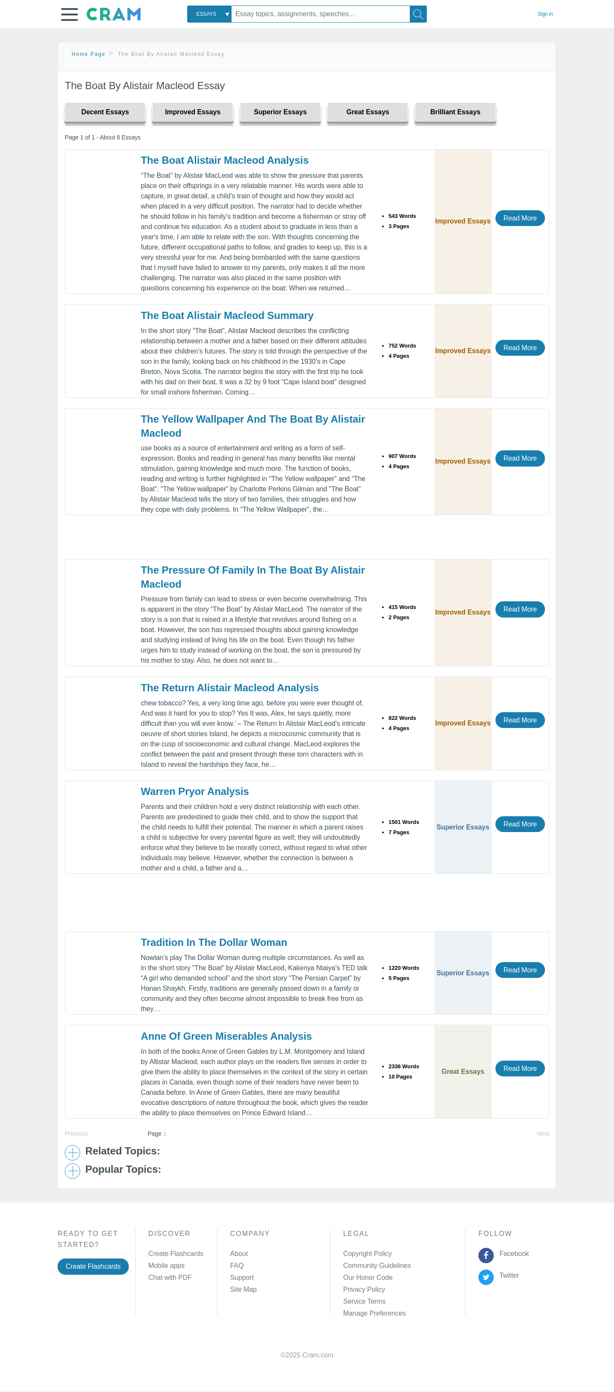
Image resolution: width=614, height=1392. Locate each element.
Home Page (89, 54)
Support (242, 1277)
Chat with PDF (170, 1277)
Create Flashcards (93, 1266)
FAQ (237, 1265)
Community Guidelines (377, 1265)
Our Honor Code (368, 1277)
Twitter (507, 1275)
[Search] (418, 14)
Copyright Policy (367, 1253)
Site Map (243, 1289)
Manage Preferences (374, 1313)
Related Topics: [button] (122, 1151)
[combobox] (209, 14)
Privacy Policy (364, 1289)
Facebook (512, 1253)
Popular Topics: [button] (123, 1169)
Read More (520, 218)
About (239, 1253)
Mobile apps (166, 1265)
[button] (69, 14)
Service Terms (364, 1301)
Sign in (545, 14)
